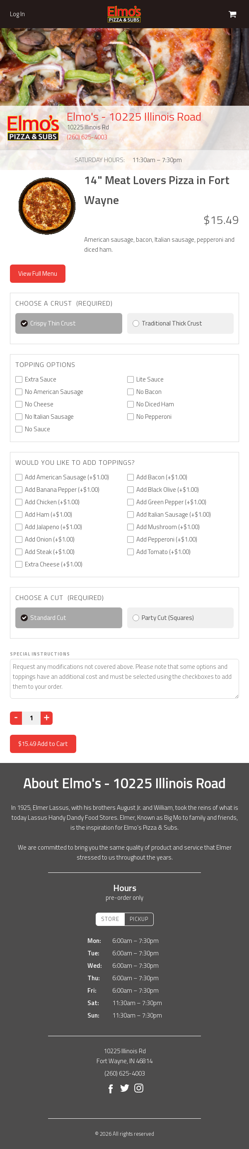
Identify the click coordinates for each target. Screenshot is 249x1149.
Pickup (139, 919)
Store (110, 919)
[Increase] (47, 718)
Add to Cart (43, 743)
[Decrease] (16, 718)
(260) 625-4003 (87, 137)
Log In (17, 14)
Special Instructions (40, 654)
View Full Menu (37, 273)
